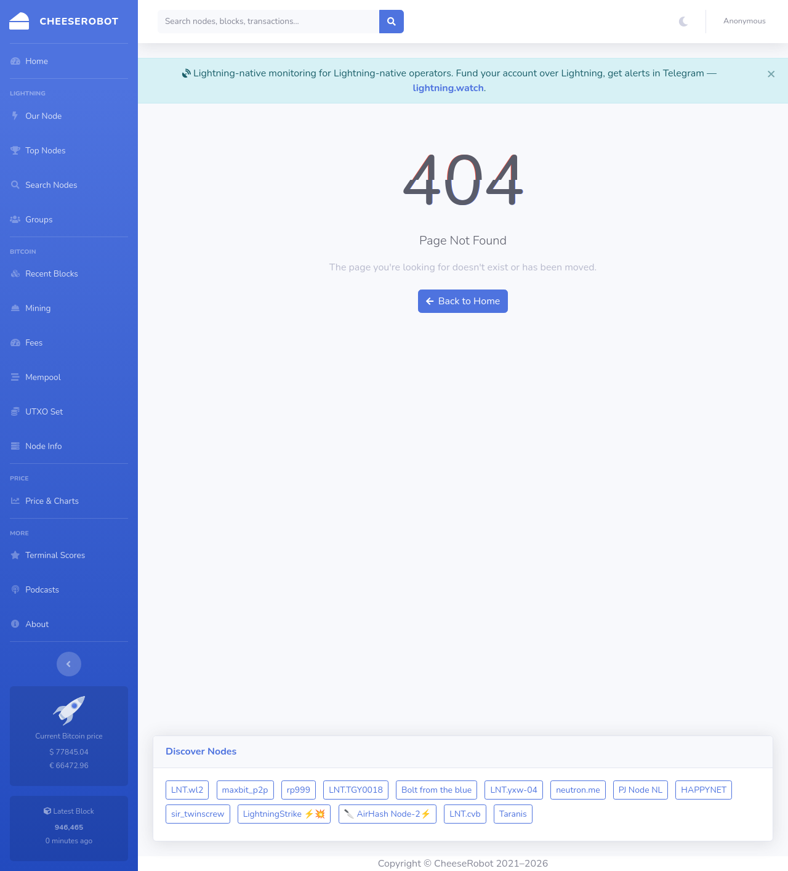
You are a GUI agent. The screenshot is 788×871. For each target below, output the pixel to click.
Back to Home (463, 301)
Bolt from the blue (436, 790)
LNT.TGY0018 (356, 790)
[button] (747, 21)
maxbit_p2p (245, 790)
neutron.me (578, 790)
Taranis (513, 814)
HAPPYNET (703, 790)
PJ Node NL (640, 790)
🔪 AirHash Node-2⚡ (388, 814)
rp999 (298, 790)
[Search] (269, 21)
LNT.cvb (464, 814)
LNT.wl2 (187, 790)
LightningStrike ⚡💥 (284, 814)
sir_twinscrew (198, 814)
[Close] (771, 73)
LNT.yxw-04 (513, 790)
